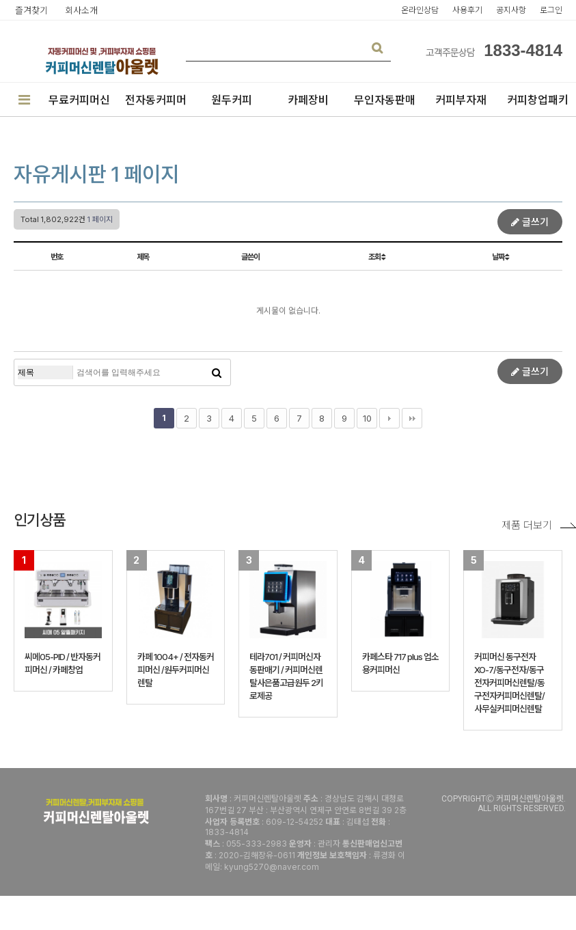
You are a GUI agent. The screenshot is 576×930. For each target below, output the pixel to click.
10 (367, 418)
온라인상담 (420, 10)
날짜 (500, 257)
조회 (376, 257)
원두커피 (231, 100)
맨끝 (412, 418)
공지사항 (511, 10)
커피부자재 (460, 100)
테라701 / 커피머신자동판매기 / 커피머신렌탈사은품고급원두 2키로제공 (286, 676)
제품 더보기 (539, 525)
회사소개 (81, 10)
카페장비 (308, 100)
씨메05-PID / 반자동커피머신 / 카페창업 (62, 663)
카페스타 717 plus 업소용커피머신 (400, 663)
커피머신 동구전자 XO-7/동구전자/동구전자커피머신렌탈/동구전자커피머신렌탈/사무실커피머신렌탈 (509, 682)
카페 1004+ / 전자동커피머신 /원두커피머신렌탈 (175, 669)
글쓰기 (530, 222)
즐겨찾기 (31, 10)
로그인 (551, 10)
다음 (389, 418)
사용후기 (467, 10)
